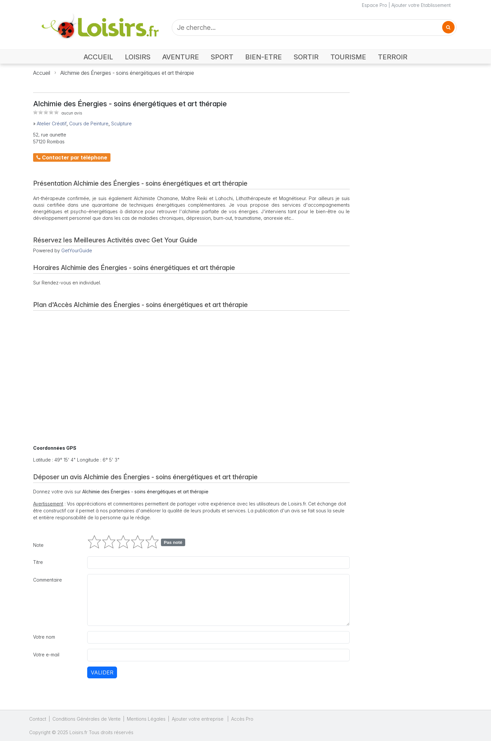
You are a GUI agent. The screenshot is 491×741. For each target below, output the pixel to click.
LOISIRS (137, 57)
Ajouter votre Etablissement (421, 5)
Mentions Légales (146, 719)
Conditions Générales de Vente (86, 719)
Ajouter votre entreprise (198, 719)
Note (38, 545)
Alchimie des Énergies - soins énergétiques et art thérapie (127, 73)
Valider (102, 672)
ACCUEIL (98, 57)
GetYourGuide (76, 250)
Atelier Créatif (52, 123)
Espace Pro (374, 5)
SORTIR (306, 57)
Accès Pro (242, 719)
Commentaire (47, 580)
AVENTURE (180, 57)
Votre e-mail (46, 654)
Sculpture (121, 123)
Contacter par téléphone (71, 157)
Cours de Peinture (88, 123)
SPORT (222, 57)
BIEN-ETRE (263, 57)
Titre (38, 562)
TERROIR (392, 57)
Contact (37, 719)
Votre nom (44, 637)
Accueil (41, 73)
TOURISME (348, 57)
